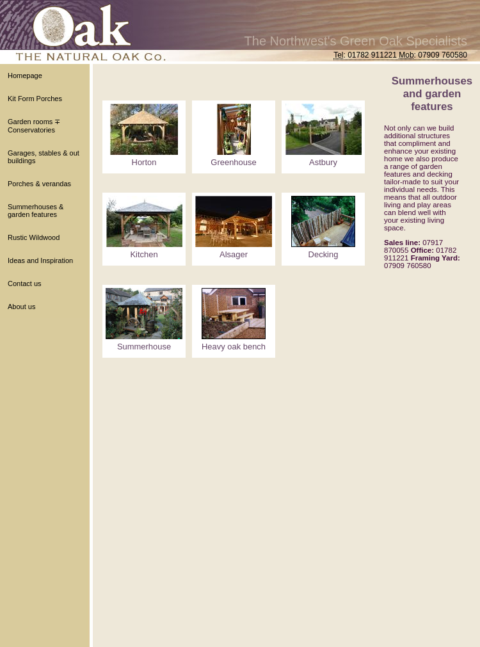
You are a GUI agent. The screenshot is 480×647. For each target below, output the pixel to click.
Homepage (25, 75)
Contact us (25, 283)
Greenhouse (233, 162)
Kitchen (143, 254)
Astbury (323, 162)
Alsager (234, 254)
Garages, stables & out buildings (43, 156)
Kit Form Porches (35, 98)
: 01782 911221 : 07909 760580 (400, 55)
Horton (144, 162)
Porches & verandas (39, 184)
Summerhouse (144, 346)
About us (21, 306)
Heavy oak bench (234, 346)
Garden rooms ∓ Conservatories (34, 126)
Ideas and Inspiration (40, 260)
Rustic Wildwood (34, 237)
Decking (323, 254)
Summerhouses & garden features (35, 210)
